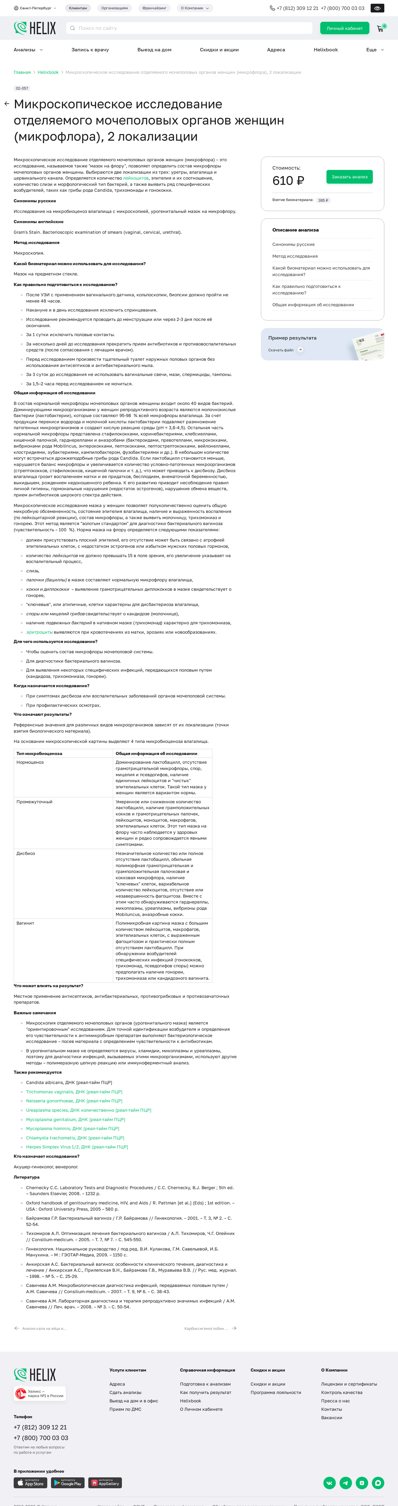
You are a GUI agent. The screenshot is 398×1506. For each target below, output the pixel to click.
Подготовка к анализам (205, 1383)
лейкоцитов (136, 178)
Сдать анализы (125, 1392)
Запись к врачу (90, 49)
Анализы (24, 49)
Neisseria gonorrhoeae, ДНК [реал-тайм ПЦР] (74, 1100)
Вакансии (331, 1417)
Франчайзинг (154, 8)
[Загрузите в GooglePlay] (68, 1482)
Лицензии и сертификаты (349, 1383)
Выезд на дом (154, 49)
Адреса (276, 49)
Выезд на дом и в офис (133, 1400)
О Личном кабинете (201, 1409)
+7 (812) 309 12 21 (297, 8)
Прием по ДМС (125, 1409)
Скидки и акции (219, 49)
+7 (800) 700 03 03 (342, 8)
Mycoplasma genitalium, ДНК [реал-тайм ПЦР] (75, 1119)
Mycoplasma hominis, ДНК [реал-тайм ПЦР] (72, 1128)
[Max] (378, 1483)
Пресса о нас (335, 1400)
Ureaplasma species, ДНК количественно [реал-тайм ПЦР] (88, 1110)
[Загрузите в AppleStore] (30, 1482)
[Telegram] (346, 1483)
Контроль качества (342, 1392)
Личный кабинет (345, 28)
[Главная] (55, 1375)
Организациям (114, 8)
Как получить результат (205, 1392)
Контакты (331, 1409)
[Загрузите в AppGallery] (105, 1482)
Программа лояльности (276, 1392)
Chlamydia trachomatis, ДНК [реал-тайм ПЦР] (75, 1137)
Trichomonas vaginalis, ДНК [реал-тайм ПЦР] (74, 1091)
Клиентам (78, 8)
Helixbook (326, 49)
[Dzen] (362, 1483)
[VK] (329, 1483)
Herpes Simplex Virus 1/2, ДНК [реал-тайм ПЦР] (77, 1146)
